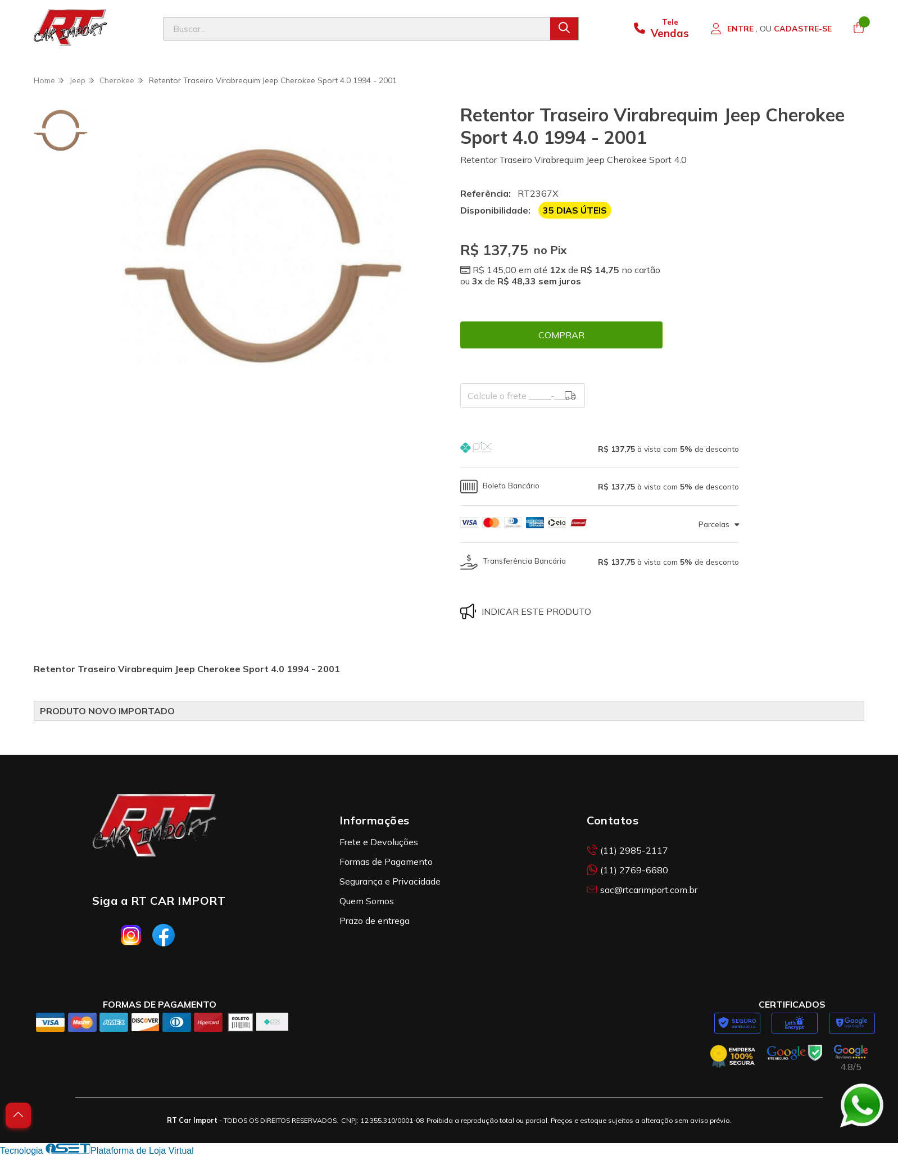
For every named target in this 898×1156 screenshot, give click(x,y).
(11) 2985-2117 (627, 850)
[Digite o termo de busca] (357, 28)
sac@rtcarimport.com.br (642, 889)
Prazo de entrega (374, 920)
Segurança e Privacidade (390, 881)
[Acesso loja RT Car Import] (771, 29)
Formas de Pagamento (386, 861)
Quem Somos (366, 900)
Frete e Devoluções (378, 841)
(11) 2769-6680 (627, 870)
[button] (599, 449)
